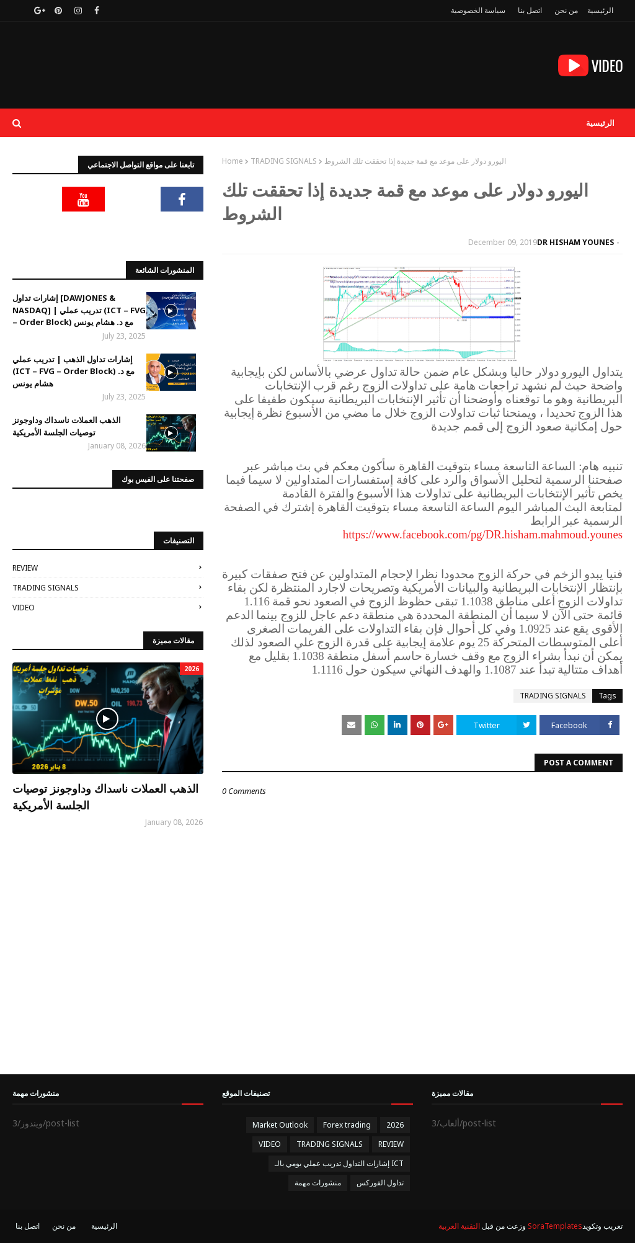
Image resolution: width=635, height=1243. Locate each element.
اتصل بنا (530, 10)
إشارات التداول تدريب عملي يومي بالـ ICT (339, 1163)
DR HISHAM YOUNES (575, 242)
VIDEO (23, 607)
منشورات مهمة (318, 1182)
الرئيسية (600, 10)
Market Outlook (280, 1125)
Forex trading (347, 1125)
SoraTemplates (555, 1226)
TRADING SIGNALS (284, 161)
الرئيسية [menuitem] (600, 122)
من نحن (566, 10)
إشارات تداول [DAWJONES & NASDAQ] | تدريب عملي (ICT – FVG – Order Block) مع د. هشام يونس (79, 309)
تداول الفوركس (380, 1182)
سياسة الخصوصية (478, 10)
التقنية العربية (459, 1226)
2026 (395, 1125)
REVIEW (25, 568)
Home (232, 161)
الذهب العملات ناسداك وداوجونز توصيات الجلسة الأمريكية (66, 426)
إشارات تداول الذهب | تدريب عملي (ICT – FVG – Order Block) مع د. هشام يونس (73, 371)
